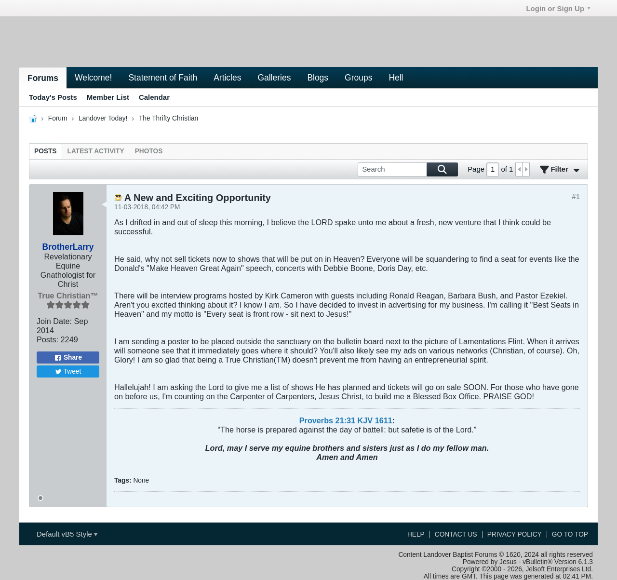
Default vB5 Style (67, 534)
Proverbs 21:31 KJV (336, 420)
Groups (358, 77)
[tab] (45, 151)
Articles (227, 77)
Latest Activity (95, 151)
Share (68, 358)
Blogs (317, 77)
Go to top (570, 534)
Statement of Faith (162, 77)
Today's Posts (53, 97)
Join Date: (54, 321)
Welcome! (93, 77)
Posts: (47, 339)
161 (381, 420)
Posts (45, 151)
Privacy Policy (514, 534)
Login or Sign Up (558, 8)
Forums (42, 78)
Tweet (68, 371)
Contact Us (456, 534)
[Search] (408, 169)
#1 (576, 196)
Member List (108, 97)
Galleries (274, 77)
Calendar (154, 97)
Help (416, 534)
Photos (149, 151)
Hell (396, 77)
